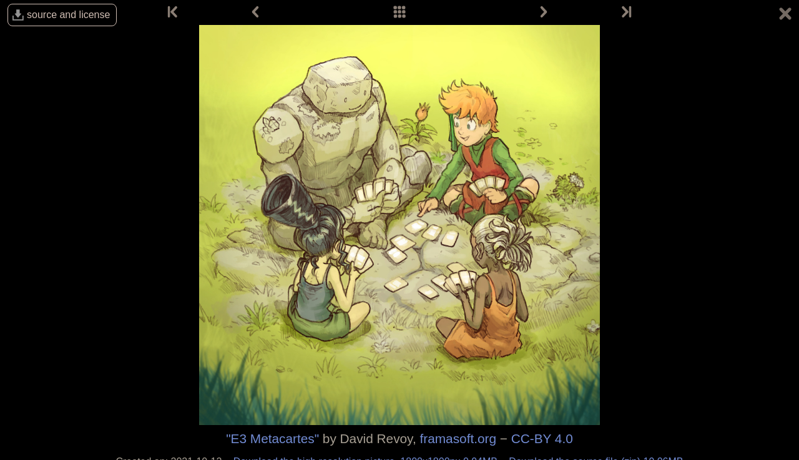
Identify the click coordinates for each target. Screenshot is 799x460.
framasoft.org (458, 438)
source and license (68, 14)
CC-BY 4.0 (542, 438)
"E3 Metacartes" (272, 438)
